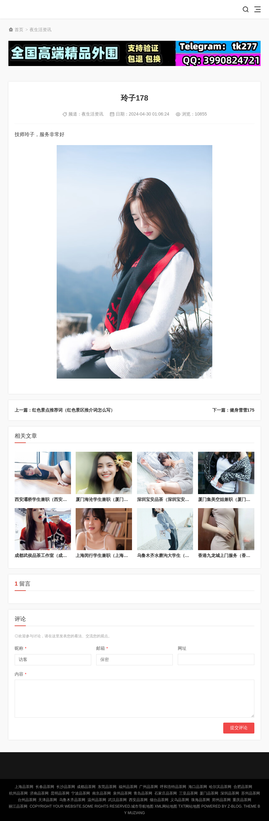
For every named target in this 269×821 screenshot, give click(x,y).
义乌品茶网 (179, 800)
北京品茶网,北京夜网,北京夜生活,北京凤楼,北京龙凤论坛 (30, 9)
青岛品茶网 (143, 793)
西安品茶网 (138, 800)
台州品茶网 (27, 800)
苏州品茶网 (250, 793)
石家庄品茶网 (165, 793)
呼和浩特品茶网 (173, 787)
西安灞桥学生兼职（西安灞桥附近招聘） (54, 499)
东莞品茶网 (107, 787)
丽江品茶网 (18, 806)
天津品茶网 (47, 800)
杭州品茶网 (18, 793)
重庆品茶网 (242, 800)
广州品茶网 (148, 787)
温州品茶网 (96, 800)
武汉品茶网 (117, 800)
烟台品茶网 (159, 800)
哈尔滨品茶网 (220, 787)
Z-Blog (235, 806)
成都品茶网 (86, 787)
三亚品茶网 (188, 793)
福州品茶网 (128, 787)
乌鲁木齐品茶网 (72, 800)
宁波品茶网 (80, 793)
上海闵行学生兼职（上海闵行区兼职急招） (117, 555)
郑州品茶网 (221, 800)
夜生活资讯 (40, 29)
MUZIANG (136, 813)
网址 (182, 648)
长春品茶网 (44, 787)
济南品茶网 (39, 793)
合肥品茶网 (243, 787)
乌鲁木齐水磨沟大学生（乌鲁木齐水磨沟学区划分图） (189, 555)
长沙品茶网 (65, 787)
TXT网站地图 (189, 806)
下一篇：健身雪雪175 (233, 410)
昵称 (20, 648)
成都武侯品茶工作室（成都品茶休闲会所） (56, 555)
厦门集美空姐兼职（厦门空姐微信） (233, 499)
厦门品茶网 (209, 793)
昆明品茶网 (60, 793)
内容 (20, 674)
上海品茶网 (24, 787)
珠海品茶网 (200, 800)
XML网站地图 (166, 806)
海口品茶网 (197, 787)
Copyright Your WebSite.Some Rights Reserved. (80, 806)
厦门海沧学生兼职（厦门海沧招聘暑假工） (117, 499)
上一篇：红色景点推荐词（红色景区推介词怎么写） (65, 410)
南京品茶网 (101, 793)
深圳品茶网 (229, 793)
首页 (19, 29)
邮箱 (102, 648)
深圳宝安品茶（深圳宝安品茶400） (171, 499)
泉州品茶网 (122, 793)
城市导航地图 (142, 806)
